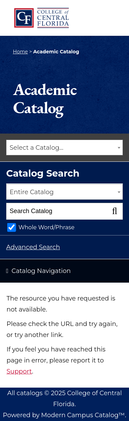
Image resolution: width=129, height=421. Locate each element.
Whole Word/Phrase (47, 227)
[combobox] (64, 147)
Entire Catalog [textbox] (32, 192)
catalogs (30, 393)
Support (19, 371)
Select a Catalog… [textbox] (36, 147)
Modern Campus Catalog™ (83, 415)
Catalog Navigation (41, 271)
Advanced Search (33, 247)
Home (20, 52)
